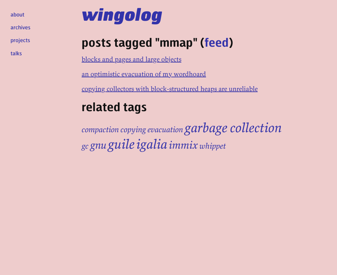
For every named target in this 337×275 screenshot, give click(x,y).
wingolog (122, 14)
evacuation (165, 129)
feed (216, 42)
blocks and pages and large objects (131, 59)
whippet (212, 146)
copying (133, 129)
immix (183, 145)
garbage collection (233, 127)
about (17, 14)
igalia (151, 144)
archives (20, 27)
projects (20, 40)
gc (85, 146)
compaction (100, 129)
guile (121, 144)
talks (16, 53)
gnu (98, 145)
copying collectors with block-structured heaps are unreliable (170, 89)
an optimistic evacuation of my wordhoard (144, 74)
